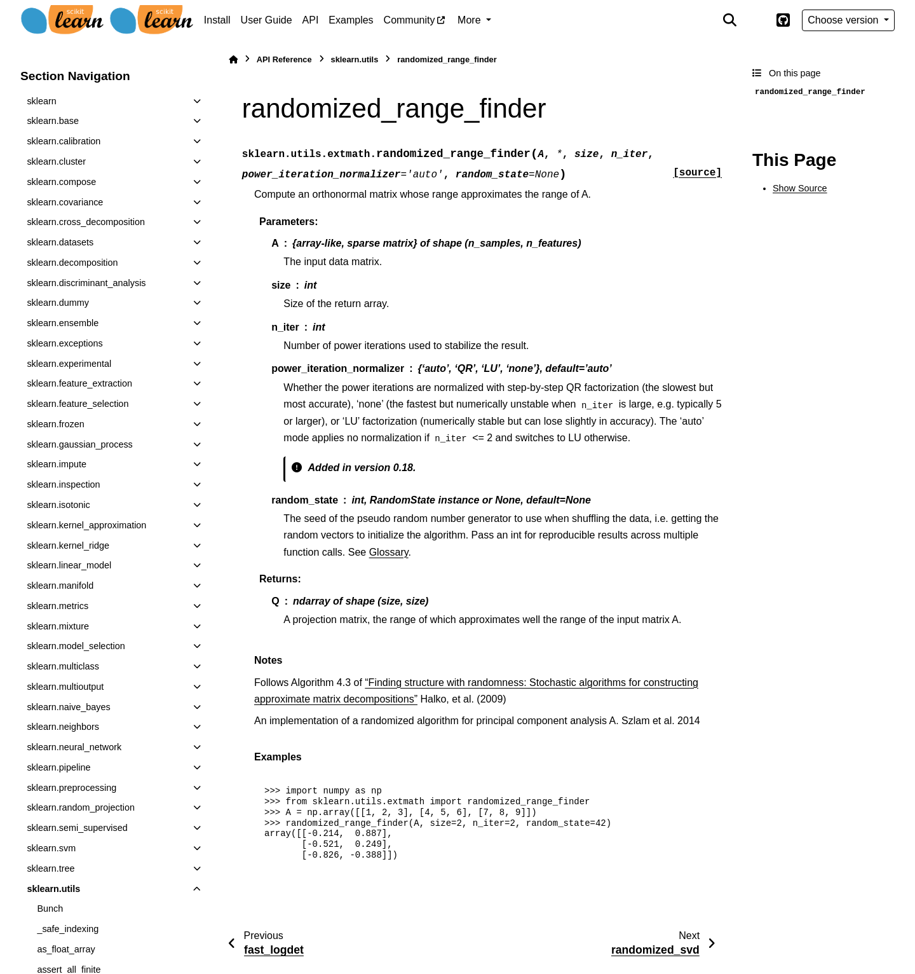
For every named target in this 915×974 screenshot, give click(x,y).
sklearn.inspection (63, 484)
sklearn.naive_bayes (68, 707)
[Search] (730, 20)
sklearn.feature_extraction (79, 383)
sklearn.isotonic (58, 505)
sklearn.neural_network (74, 747)
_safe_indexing (67, 929)
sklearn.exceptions (64, 343)
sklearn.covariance (65, 202)
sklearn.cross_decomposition (86, 222)
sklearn (41, 101)
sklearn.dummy (58, 303)
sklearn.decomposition (72, 262)
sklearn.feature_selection (77, 404)
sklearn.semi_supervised (77, 828)
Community (409, 20)
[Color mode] (756, 20)
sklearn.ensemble (62, 323)
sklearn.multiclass (63, 666)
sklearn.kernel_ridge (68, 545)
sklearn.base (53, 121)
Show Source (800, 188)
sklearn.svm (51, 848)
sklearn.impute (56, 464)
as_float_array (66, 949)
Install (217, 20)
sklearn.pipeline (58, 767)
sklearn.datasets (60, 242)
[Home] (233, 59)
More (471, 20)
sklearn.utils (53, 889)
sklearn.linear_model (69, 565)
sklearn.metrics (57, 606)
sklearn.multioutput (65, 687)
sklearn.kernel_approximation (86, 525)
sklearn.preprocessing (71, 788)
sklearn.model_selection (76, 646)
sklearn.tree (50, 868)
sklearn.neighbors (63, 727)
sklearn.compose (61, 182)
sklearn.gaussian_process (79, 444)
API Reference (284, 59)
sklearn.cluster (56, 161)
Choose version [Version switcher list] (844, 20)
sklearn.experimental (69, 364)
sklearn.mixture (58, 626)
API (310, 20)
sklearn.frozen (55, 424)
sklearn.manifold (60, 585)
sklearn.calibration (63, 141)
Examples (351, 20)
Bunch (50, 908)
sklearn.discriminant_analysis (86, 283)
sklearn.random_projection (81, 807)
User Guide (266, 20)
